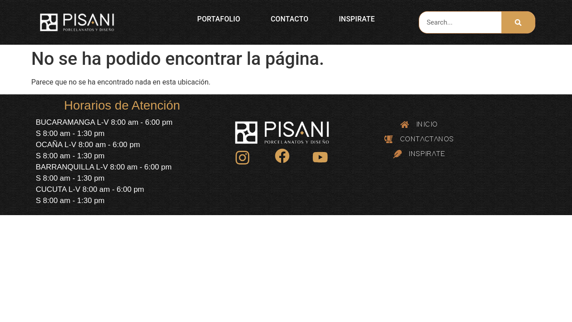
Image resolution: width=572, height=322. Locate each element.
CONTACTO (289, 19)
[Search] (518, 22)
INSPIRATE (357, 19)
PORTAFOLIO (218, 19)
